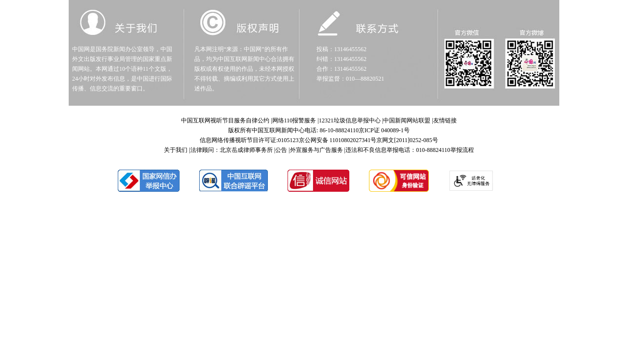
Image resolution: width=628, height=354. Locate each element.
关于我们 (175, 150)
